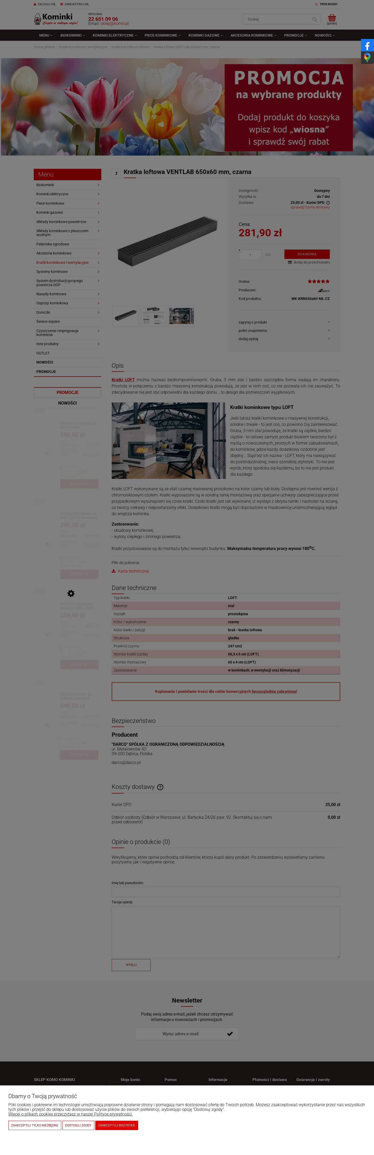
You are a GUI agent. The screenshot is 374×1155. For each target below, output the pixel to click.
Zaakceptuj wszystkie (116, 1125)
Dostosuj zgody (78, 1125)
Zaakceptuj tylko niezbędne (34, 1125)
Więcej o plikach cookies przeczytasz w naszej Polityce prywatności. (70, 1114)
